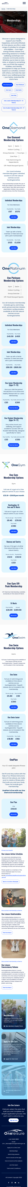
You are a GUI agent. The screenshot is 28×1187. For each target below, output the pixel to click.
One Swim (18, 90)
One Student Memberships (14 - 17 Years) (13, 109)
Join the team (13, 1165)
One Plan (13, 95)
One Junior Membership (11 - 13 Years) (13, 101)
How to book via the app (13, 1157)
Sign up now (13, 1120)
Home (3, 9)
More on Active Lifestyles (10, 882)
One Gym (8, 90)
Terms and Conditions (13, 1168)
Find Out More (13, 409)
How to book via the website (13, 1161)
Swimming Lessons (13, 1154)
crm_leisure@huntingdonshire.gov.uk (13, 1143)
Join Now (13, 218)
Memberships (13, 1151)
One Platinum (20, 85)
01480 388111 (15, 1139)
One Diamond (7, 85)
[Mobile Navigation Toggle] (24, 3)
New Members (9, 1016)
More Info (14, 616)
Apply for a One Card (13, 1147)
